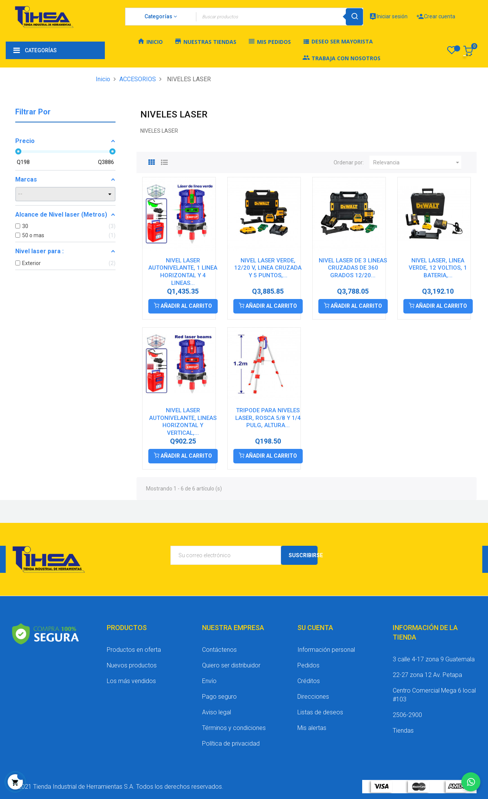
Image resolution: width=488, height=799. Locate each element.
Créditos (308, 681)
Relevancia (417, 162)
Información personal (326, 649)
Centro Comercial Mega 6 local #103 (434, 695)
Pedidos (308, 665)
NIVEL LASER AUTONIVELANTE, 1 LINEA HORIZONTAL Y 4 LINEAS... (182, 271)
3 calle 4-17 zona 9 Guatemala (434, 659)
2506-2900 (407, 715)
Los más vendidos (131, 681)
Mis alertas (311, 727)
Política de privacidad (231, 743)
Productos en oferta (134, 649)
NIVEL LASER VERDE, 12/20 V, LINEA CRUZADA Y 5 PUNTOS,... (268, 268)
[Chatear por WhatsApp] (470, 781)
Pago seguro (219, 696)
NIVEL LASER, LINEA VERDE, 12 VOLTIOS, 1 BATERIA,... (438, 268)
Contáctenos (219, 649)
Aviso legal (216, 712)
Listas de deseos (320, 712)
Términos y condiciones (234, 727)
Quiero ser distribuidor (231, 665)
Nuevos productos (132, 665)
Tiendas (403, 730)
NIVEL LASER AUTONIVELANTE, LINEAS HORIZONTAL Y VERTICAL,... (183, 421)
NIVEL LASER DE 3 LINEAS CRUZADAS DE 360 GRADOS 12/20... (353, 268)
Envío (209, 681)
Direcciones (313, 696)
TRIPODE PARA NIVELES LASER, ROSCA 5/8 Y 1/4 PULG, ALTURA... (268, 418)
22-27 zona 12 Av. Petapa (427, 674)
